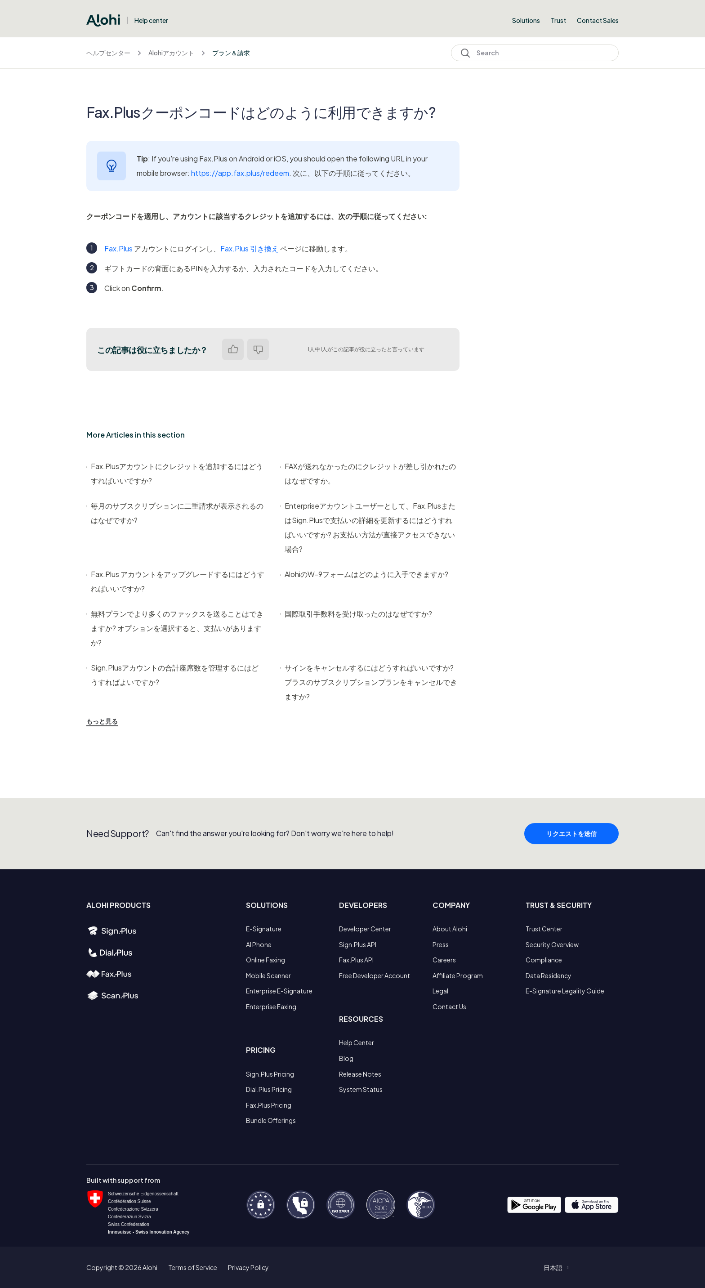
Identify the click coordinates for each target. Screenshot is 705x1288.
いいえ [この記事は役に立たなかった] (258, 349)
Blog (346, 1058)
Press (441, 944)
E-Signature (263, 929)
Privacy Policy (248, 1267)
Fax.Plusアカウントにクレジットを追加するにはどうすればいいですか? (174, 473)
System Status (361, 1089)
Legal (440, 991)
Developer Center (365, 929)
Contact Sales (598, 20)
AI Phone (259, 944)
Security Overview (552, 944)
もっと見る (102, 721)
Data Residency (548, 975)
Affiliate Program (458, 975)
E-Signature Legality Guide (565, 991)
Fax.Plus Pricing (268, 1105)
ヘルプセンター (108, 53)
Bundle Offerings (271, 1120)
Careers (444, 960)
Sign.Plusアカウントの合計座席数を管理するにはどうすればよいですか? (172, 675)
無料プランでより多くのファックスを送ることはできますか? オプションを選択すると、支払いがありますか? (174, 628)
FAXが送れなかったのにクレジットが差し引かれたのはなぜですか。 (368, 473)
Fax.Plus (118, 248)
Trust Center (544, 929)
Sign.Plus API (357, 944)
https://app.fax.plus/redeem (240, 173)
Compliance (544, 960)
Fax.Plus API (356, 960)
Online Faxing (265, 960)
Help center (151, 20)
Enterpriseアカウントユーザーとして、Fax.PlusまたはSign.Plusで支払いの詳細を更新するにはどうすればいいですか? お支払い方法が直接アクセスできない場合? (367, 527)
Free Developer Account (374, 975)
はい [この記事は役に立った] (233, 349)
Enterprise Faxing (271, 1006)
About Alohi (450, 929)
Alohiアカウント (171, 53)
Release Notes (360, 1074)
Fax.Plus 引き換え (249, 248)
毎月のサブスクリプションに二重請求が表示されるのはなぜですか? (174, 513)
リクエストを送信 (571, 853)
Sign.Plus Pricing (270, 1074)
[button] (556, 1267)
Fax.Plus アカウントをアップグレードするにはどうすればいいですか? (175, 581)
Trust (558, 20)
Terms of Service (192, 1267)
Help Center (356, 1042)
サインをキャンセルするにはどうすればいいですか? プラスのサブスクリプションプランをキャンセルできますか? (368, 682)
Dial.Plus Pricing (269, 1089)
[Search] (535, 53)
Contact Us (449, 1006)
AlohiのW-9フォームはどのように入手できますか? (364, 574)
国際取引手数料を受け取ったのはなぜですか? (356, 613)
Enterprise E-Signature (279, 991)
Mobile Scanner (268, 975)
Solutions (526, 20)
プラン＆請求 (231, 53)
